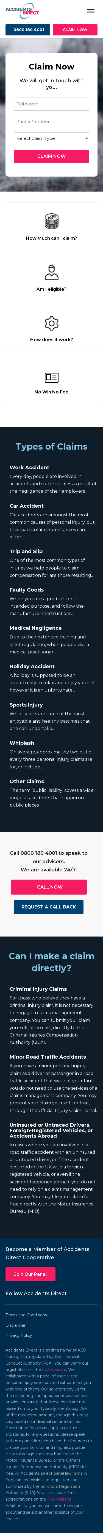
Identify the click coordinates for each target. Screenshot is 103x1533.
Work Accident (29, 468)
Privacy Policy (18, 1335)
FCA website (54, 1369)
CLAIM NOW (75, 29)
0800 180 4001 (28, 29)
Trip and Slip (26, 552)
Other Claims (27, 781)
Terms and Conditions (26, 1315)
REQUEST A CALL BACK (48, 907)
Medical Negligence (36, 628)
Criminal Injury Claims (38, 989)
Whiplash (22, 743)
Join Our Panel (30, 1274)
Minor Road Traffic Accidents (48, 1057)
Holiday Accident (32, 666)
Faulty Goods (27, 590)
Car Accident (27, 506)
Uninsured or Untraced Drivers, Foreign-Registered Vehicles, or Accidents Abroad (51, 1130)
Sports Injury (26, 705)
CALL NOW (50, 887)
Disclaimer (15, 1325)
